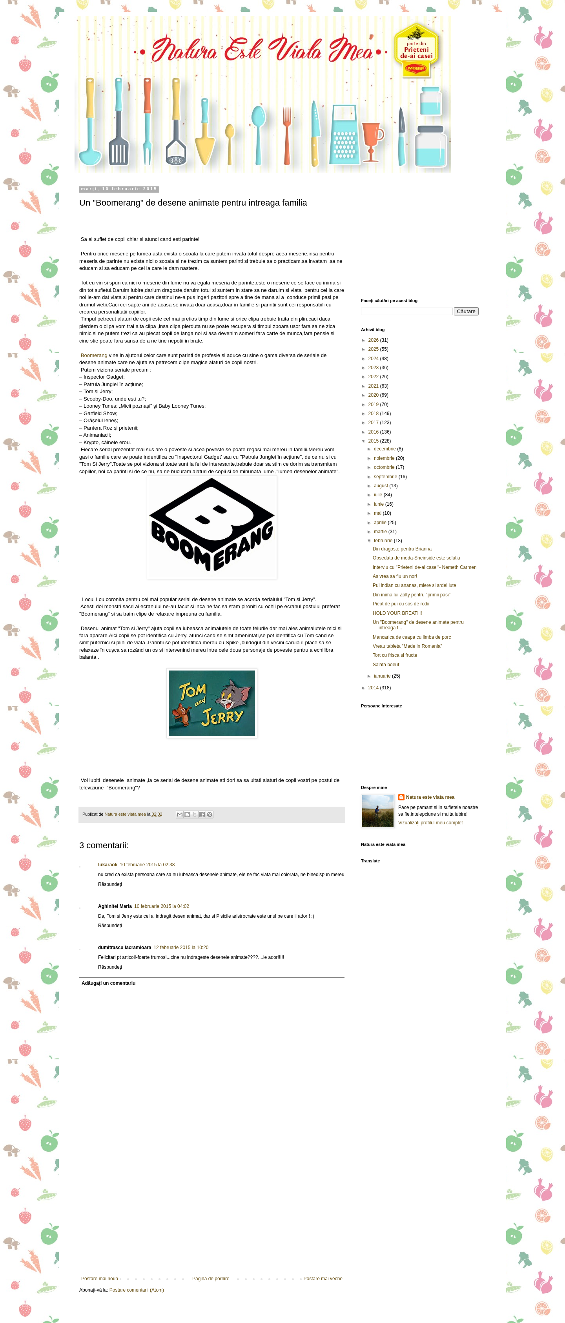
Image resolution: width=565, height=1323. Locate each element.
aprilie (381, 522)
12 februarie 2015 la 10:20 (180, 947)
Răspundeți (110, 884)
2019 (374, 404)
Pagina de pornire (211, 1278)
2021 (374, 386)
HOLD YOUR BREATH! (397, 613)
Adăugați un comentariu (108, 983)
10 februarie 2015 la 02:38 (147, 864)
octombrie (385, 467)
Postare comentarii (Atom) (136, 1290)
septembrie (386, 476)
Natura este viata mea (430, 797)
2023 (374, 367)
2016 (374, 432)
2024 (374, 358)
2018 (374, 413)
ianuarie (383, 676)
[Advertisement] (212, 1217)
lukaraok (107, 864)
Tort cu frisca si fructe (395, 655)
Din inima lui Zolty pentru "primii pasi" (411, 595)
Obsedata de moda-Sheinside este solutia (416, 558)
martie (381, 531)
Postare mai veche (323, 1278)
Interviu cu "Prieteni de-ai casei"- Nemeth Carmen (425, 567)
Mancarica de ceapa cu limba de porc (412, 637)
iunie (379, 504)
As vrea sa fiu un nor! (395, 576)
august (381, 485)
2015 (374, 441)
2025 (374, 349)
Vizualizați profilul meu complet (430, 823)
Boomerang (93, 355)
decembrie (385, 449)
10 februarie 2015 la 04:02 (161, 906)
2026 (374, 340)
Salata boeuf (386, 664)
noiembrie (385, 458)
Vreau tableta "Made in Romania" (407, 646)
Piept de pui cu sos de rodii (401, 604)
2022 (374, 376)
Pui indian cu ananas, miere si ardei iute (414, 585)
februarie (384, 540)
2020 (374, 395)
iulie (379, 494)
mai (378, 513)
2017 (374, 422)
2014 (374, 688)
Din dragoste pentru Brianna (402, 549)
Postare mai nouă (99, 1278)
